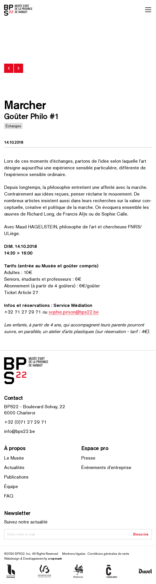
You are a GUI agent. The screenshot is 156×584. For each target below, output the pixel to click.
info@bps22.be (19, 431)
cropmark (55, 558)
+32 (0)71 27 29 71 (25, 422)
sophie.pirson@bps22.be (74, 312)
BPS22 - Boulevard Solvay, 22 (34, 407)
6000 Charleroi (19, 413)
